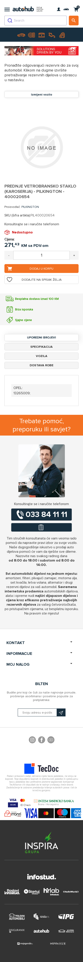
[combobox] (35, 20)
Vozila (41, 356)
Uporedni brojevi (41, 337)
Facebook (41, 740)
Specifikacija (41, 347)
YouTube (51, 740)
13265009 (22, 393)
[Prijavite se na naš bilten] (42, 712)
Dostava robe (41, 365)
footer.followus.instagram (32, 740)
